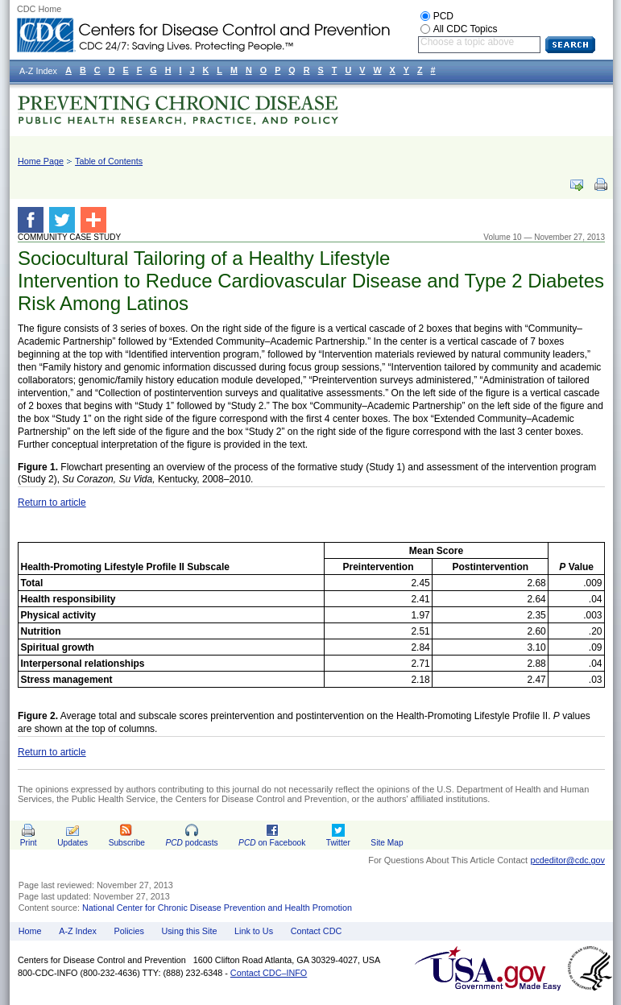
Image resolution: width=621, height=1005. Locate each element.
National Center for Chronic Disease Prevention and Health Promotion (217, 907)
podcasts (191, 842)
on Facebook (271, 842)
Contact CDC (316, 931)
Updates (72, 842)
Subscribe (127, 842)
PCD (443, 16)
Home (30, 931)
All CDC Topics (465, 29)
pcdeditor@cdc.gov (567, 860)
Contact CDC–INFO (268, 973)
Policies (129, 931)
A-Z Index (78, 931)
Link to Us (253, 931)
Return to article (52, 502)
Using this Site (189, 931)
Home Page (41, 161)
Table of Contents (109, 161)
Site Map (387, 842)
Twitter (338, 842)
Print (28, 842)
